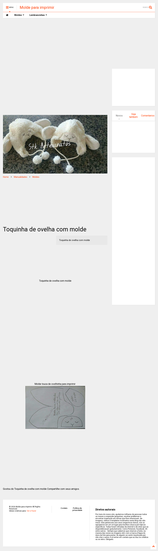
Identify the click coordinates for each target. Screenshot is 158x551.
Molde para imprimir (37, 7)
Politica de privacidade (77, 509)
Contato (64, 508)
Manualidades (20, 177)
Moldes (35, 177)
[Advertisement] (79, 43)
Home (6, 177)
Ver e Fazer (31, 511)
